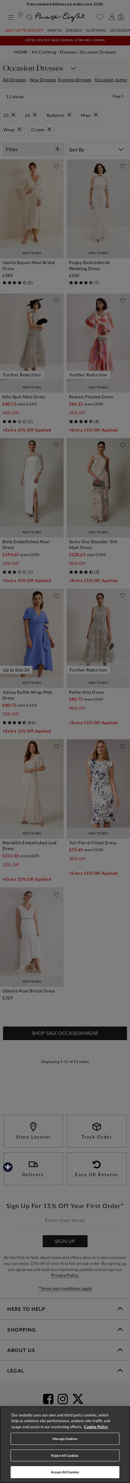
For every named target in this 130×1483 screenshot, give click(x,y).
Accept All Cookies (65, 1472)
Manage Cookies (65, 1439)
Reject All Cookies (64, 1455)
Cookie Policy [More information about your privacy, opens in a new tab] (96, 1426)
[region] (65, 1444)
